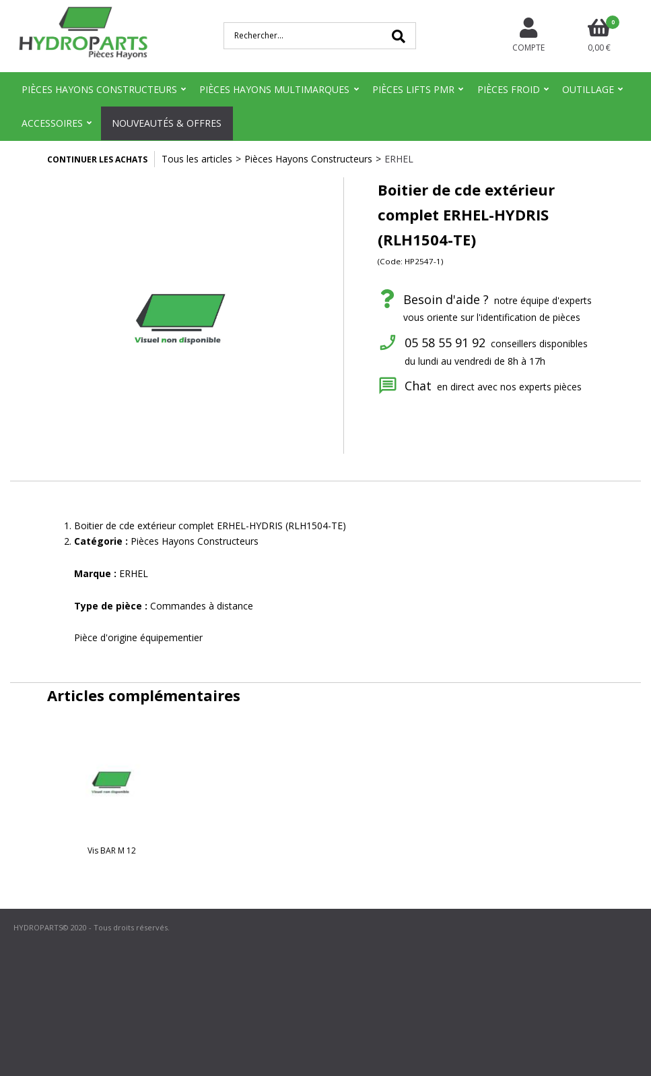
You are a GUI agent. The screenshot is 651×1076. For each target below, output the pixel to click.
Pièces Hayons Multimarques (274, 89)
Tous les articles (197, 158)
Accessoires (52, 123)
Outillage (588, 89)
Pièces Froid (508, 89)
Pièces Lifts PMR (413, 89)
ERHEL (398, 158)
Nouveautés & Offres (166, 123)
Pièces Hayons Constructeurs (99, 89)
